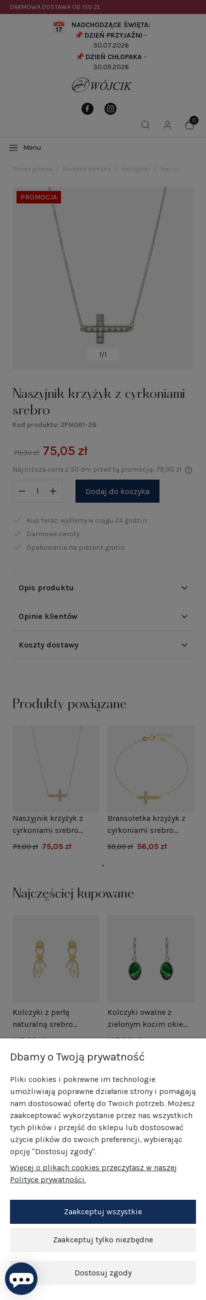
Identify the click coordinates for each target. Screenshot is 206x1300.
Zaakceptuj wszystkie (103, 1211)
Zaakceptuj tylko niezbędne (103, 1239)
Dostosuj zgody (103, 1272)
